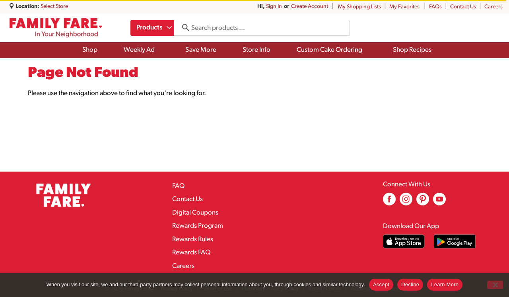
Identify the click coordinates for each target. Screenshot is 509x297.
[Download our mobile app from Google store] (455, 241)
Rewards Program (197, 226)
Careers (493, 7)
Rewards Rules (192, 239)
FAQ (178, 186)
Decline (410, 284)
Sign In (274, 7)
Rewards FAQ (191, 252)
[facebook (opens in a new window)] (389, 202)
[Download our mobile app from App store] (404, 241)
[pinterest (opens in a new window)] (422, 202)
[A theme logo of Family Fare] (56, 27)
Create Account (309, 7)
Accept (381, 284)
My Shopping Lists (359, 7)
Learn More (444, 284)
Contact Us (463, 7)
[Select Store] (55, 7)
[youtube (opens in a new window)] (439, 202)
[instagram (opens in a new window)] (406, 202)
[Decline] (495, 285)
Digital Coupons (195, 212)
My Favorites (405, 7)
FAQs (435, 7)
